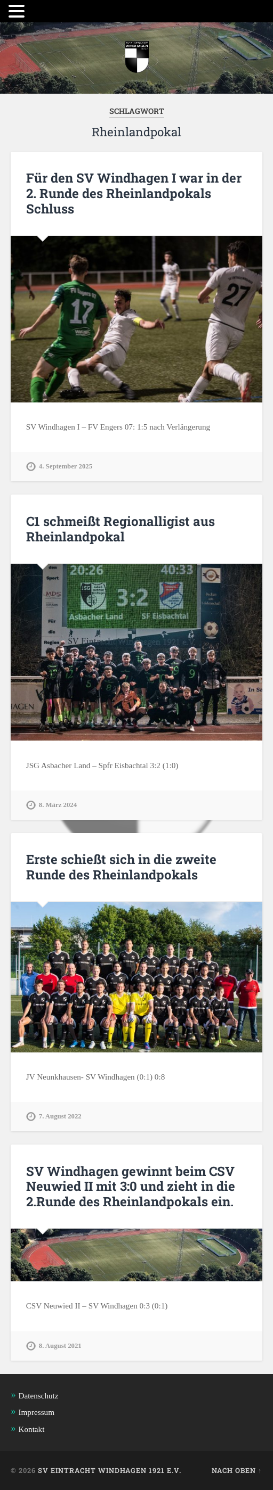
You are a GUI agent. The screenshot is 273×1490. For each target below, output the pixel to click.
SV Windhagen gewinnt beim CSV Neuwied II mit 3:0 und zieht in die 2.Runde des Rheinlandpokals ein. (130, 1187)
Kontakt (31, 1429)
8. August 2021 (60, 1345)
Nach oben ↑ (237, 1470)
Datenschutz (38, 1395)
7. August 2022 (60, 1116)
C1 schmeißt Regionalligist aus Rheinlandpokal (120, 529)
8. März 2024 (58, 805)
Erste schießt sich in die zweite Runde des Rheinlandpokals (121, 867)
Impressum (36, 1412)
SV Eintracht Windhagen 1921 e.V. (109, 1470)
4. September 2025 (65, 466)
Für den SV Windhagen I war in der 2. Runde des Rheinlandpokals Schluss (134, 193)
